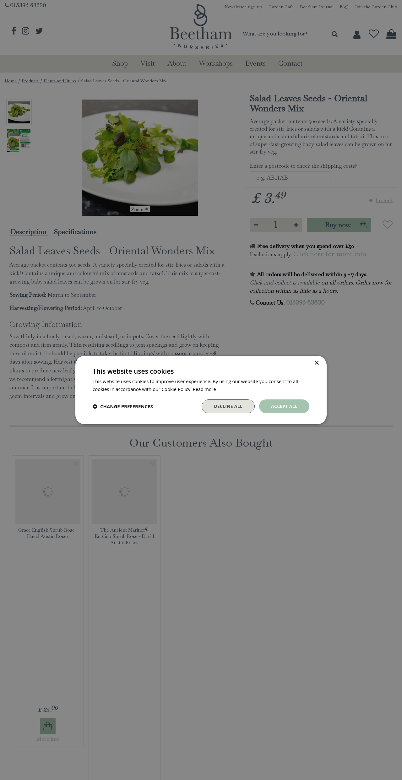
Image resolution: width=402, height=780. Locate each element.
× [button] (316, 363)
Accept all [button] (284, 406)
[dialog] (201, 390)
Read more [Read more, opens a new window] (205, 389)
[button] (123, 406)
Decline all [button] (227, 406)
